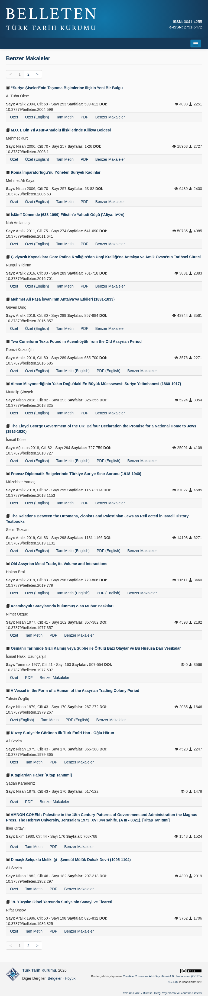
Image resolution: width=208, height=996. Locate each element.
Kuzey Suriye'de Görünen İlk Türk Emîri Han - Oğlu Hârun (60, 733)
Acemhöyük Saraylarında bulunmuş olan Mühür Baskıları (59, 606)
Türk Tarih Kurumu (39, 970)
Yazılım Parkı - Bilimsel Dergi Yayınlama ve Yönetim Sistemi (162, 993)
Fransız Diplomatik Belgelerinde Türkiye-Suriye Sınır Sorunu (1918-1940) (73, 474)
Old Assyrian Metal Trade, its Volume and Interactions (56, 564)
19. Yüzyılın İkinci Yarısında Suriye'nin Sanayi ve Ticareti (59, 902)
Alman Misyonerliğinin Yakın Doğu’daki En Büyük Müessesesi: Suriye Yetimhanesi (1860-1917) (93, 384)
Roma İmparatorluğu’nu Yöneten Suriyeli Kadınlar (53, 172)
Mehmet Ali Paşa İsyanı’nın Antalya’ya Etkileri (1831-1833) (60, 299)
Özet (14, 117)
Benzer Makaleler (110, 117)
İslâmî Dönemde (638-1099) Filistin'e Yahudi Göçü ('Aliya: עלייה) (65, 214)
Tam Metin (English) (73, 371)
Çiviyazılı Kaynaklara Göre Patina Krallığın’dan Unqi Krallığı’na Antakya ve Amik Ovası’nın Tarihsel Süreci (103, 257)
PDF (84, 117)
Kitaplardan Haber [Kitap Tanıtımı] (39, 775)
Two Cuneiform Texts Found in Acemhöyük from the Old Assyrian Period (74, 341)
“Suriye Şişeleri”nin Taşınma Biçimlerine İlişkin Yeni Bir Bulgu (64, 88)
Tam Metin (65, 117)
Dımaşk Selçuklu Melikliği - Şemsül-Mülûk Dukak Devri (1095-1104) (68, 860)
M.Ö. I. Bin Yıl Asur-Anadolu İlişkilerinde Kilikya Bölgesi (58, 130)
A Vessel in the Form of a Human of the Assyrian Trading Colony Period (72, 690)
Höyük (70, 978)
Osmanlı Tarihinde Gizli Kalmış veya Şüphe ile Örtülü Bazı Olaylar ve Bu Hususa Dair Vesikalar (93, 648)
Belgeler (54, 978)
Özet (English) (37, 117)
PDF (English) (108, 371)
